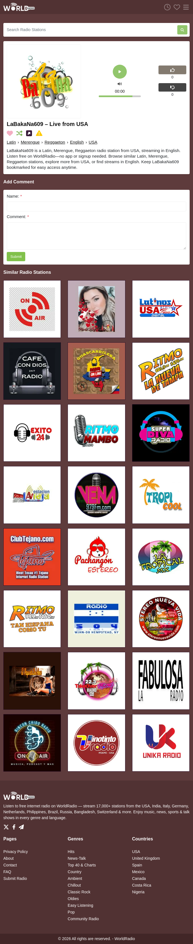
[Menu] (185, 7)
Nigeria (138, 892)
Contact (10, 865)
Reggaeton (55, 142)
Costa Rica (141, 885)
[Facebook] (15, 825)
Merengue (30, 142)
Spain (137, 865)
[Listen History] (166, 7)
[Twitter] (7, 825)
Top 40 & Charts (82, 865)
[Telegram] (21, 825)
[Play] (120, 72)
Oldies (73, 898)
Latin (11, 142)
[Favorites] (175, 7)
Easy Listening (80, 905)
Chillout (74, 885)
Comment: (18, 216)
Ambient (75, 878)
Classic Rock (79, 892)
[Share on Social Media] (30, 133)
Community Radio (83, 919)
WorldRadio (124, 938)
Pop (71, 912)
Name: (14, 196)
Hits (71, 851)
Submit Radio (15, 878)
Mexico (138, 872)
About (8, 858)
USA (93, 142)
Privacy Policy (15, 851)
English (77, 142)
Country (74, 872)
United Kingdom (146, 858)
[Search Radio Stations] (90, 29)
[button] (120, 83)
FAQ (7, 872)
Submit (16, 256)
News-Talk (77, 858)
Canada (139, 878)
